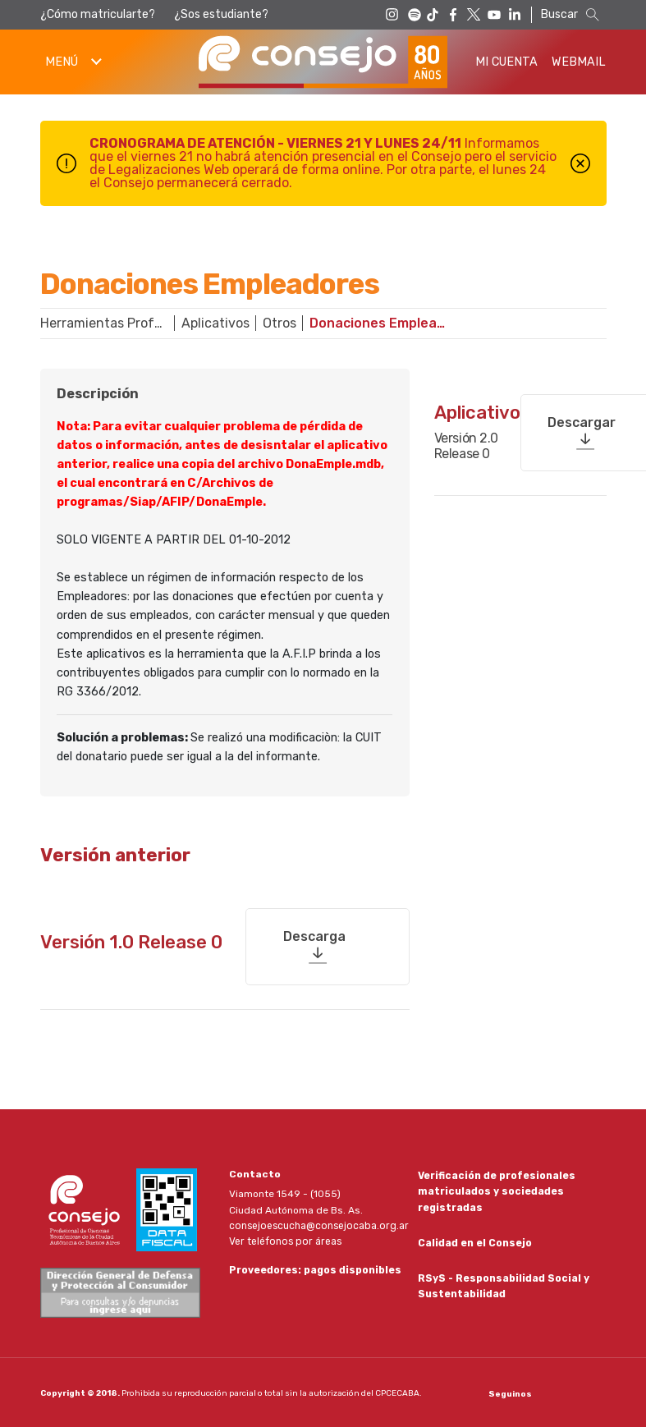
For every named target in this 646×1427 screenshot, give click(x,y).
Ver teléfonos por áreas (284, 1240)
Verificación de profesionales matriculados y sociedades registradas (496, 1189)
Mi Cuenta (506, 62)
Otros (279, 323)
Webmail (579, 62)
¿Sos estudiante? (221, 14)
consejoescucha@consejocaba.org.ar (317, 1224)
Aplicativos (215, 323)
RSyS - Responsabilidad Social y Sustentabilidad (503, 1284)
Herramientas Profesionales (111, 323)
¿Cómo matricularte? (97, 14)
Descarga (314, 935)
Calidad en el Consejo (475, 1241)
